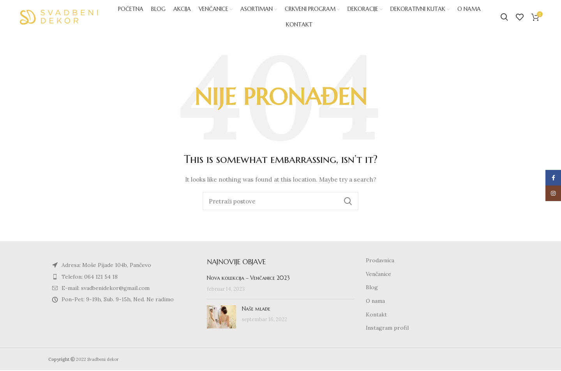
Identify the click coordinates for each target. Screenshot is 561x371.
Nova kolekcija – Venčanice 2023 (248, 279)
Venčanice (378, 274)
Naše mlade (256, 309)
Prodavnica (380, 261)
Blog (372, 288)
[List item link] (121, 277)
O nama (375, 302)
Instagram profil (387, 328)
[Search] (504, 17)
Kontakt (376, 315)
